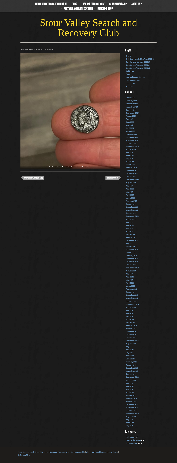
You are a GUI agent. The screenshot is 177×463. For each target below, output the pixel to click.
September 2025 (132, 113)
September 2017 (132, 341)
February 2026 (131, 101)
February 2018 (131, 325)
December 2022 (132, 207)
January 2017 (131, 365)
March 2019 (130, 286)
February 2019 (131, 289)
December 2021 (132, 240)
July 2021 (129, 243)
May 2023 (129, 192)
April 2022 (130, 231)
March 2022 (130, 234)
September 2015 (132, 414)
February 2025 (131, 134)
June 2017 (130, 350)
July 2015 (129, 420)
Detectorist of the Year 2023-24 (138, 65)
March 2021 (130, 246)
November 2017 (132, 335)
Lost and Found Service (93, 4)
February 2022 (131, 237)
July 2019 (129, 274)
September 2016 (132, 377)
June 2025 (130, 122)
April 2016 (130, 392)
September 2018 (132, 304)
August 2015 (131, 417)
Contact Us (130, 83)
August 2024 (131, 149)
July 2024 (129, 152)
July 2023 (129, 186)
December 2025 (132, 104)
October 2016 (131, 374)
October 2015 (131, 410)
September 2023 (132, 180)
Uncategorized (131, 443)
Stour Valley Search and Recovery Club (88, 27)
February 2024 (131, 168)
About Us (136, 4)
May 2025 (129, 125)
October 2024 (131, 143)
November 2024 (132, 140)
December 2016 (132, 368)
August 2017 (131, 344)
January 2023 (131, 204)
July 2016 (129, 383)
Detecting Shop (105, 8)
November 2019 (132, 262)
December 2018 (132, 295)
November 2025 (132, 107)
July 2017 (129, 347)
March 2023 (130, 198)
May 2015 (129, 426)
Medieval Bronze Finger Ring (33, 177)
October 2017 (131, 338)
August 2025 (131, 116)
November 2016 (132, 371)
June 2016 (130, 386)
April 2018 (130, 319)
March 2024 (130, 165)
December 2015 (132, 404)
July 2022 (129, 222)
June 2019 (130, 277)
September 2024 (132, 146)
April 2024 (130, 161)
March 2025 (130, 131)
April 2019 (130, 283)
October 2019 (131, 265)
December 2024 (132, 137)
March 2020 (130, 253)
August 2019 (131, 271)
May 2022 (129, 228)
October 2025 (131, 110)
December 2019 (132, 259)
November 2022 (132, 210)
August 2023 (131, 183)
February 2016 (131, 398)
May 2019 (129, 280)
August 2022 (131, 219)
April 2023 (130, 195)
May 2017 (129, 353)
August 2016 (131, 380)
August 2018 (131, 307)
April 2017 (130, 356)
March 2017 (130, 359)
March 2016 (130, 395)
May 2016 (129, 389)
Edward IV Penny (112, 177)
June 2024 (130, 155)
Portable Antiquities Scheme (78, 8)
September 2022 (132, 216)
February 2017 (131, 362)
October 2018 (131, 301)
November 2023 (132, 174)
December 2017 (132, 332)
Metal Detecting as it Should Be (51, 4)
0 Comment (49, 49)
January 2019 (131, 292)
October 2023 (131, 177)
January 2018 (131, 328)
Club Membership (118, 4)
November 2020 (132, 249)
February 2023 (131, 201)
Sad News (130, 71)
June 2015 (130, 423)
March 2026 (130, 98)
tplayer (40, 49)
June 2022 (130, 225)
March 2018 (130, 322)
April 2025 (130, 128)
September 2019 (132, 268)
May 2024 (129, 158)
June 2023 (130, 189)
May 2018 (129, 316)
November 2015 (132, 407)
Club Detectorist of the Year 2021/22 (140, 59)
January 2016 (131, 401)
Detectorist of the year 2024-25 (138, 68)
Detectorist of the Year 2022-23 (138, 62)
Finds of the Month (133, 440)
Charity (128, 56)
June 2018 (130, 313)
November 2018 (132, 298)
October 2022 (131, 213)
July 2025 (129, 119)
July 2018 (129, 310)
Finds (74, 4)
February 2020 (131, 256)
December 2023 (132, 171)
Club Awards (131, 437)
